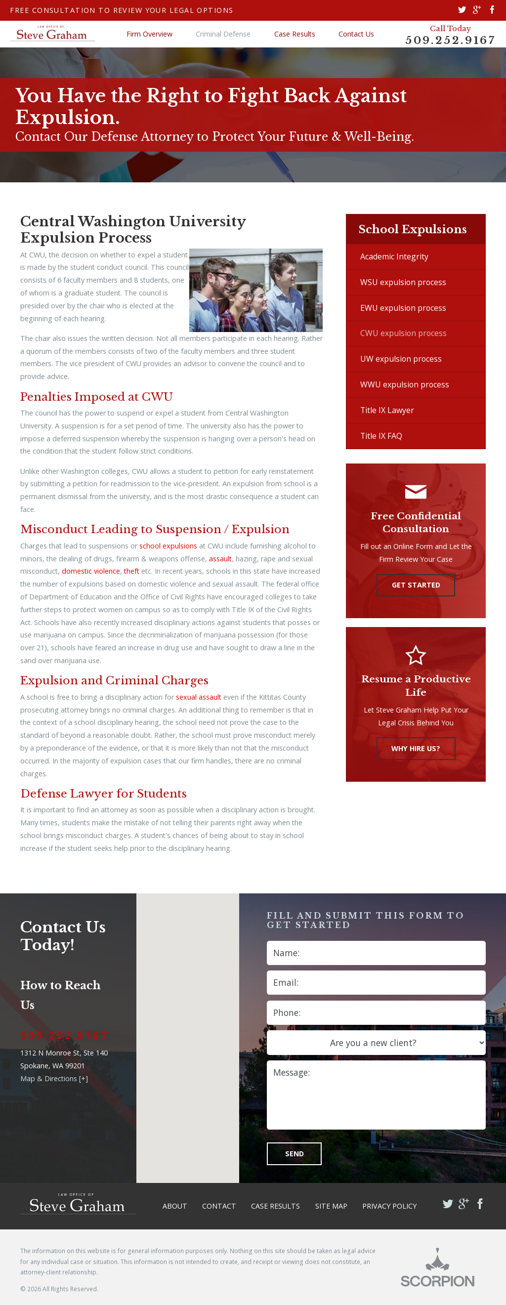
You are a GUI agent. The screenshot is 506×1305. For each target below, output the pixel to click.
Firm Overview (149, 34)
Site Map (331, 1206)
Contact (219, 1206)
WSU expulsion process (403, 282)
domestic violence (91, 571)
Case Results (294, 34)
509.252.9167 (450, 41)
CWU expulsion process (403, 333)
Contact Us (356, 34)
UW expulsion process (401, 358)
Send (294, 1153)
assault (220, 558)
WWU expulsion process (404, 384)
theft (131, 571)
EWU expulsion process (403, 307)
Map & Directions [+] (54, 1078)
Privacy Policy (389, 1206)
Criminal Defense (223, 34)
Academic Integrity (394, 256)
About (175, 1206)
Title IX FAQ (381, 435)
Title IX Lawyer (387, 410)
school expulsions (168, 545)
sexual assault (198, 697)
